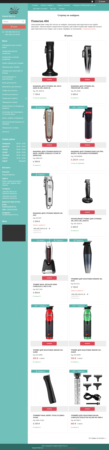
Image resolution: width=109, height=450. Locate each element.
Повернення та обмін (10, 128)
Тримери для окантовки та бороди (12, 72)
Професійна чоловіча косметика (10, 58)
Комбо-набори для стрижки (12, 63)
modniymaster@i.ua (9, 206)
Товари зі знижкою (63, 5)
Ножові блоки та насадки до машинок (13, 107)
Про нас (53, 8)
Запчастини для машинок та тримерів (13, 123)
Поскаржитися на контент (52, 448)
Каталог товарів (46, 5)
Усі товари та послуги (96, 438)
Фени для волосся (9, 83)
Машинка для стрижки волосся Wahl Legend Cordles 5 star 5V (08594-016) (47, 153)
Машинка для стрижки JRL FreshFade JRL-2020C (82, 87)
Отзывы (62, 8)
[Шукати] (23, 22)
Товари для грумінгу (10, 98)
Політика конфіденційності (69, 448)
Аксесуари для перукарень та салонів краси (12, 113)
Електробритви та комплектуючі (9, 78)
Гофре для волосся (9, 90)
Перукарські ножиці (9, 102)
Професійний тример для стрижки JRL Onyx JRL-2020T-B (86, 220)
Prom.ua (64, 446)
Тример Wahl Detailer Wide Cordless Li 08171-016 (45, 285)
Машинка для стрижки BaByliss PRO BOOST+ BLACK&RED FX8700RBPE (87, 152)
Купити (49, 79)
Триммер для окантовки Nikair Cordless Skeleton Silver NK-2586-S (87, 416)
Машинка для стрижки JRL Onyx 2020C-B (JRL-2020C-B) (47, 87)
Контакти (5, 132)
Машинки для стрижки (10, 67)
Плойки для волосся (10, 94)
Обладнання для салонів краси (11, 46)
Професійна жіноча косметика (9, 52)
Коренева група (89, 29)
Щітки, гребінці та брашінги (12, 118)
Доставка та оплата (40, 8)
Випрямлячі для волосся (11, 87)
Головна (35, 5)
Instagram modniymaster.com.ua (84, 5)
